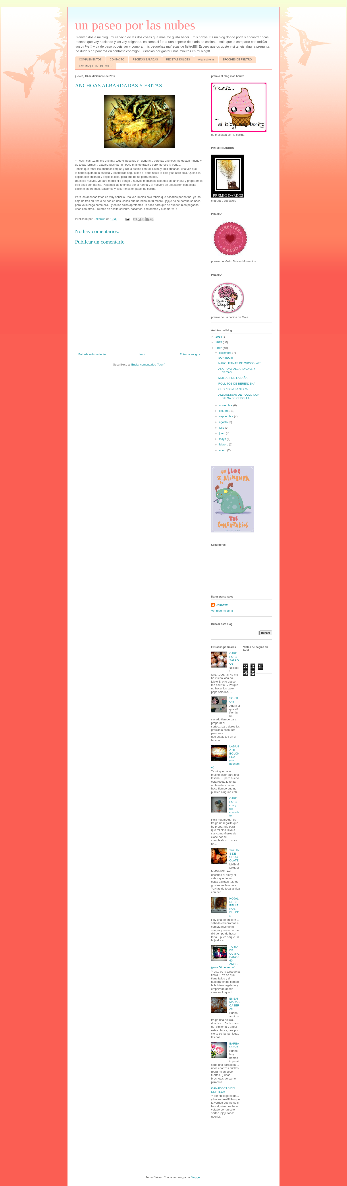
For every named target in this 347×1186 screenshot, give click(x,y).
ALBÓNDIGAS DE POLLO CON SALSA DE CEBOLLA (238, 396)
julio (222, 427)
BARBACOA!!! (234, 1045)
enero (223, 450)
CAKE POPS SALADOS (234, 658)
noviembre (226, 405)
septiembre (226, 416)
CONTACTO (117, 59)
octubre (224, 410)
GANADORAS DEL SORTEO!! (223, 1090)
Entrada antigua (190, 354)
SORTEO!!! (225, 357)
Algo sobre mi (206, 59)
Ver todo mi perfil (222, 610)
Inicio (142, 354)
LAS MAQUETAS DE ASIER (95, 66)
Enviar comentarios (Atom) (148, 364)
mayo (223, 439)
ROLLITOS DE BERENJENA (236, 383)
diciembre (225, 352)
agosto (224, 422)
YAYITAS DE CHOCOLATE (234, 855)
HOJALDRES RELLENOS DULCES (234, 907)
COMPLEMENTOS (90, 59)
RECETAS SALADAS (145, 59)
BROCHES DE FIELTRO (237, 59)
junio (222, 433)
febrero (224, 444)
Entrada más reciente (92, 354)
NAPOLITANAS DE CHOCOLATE (239, 363)
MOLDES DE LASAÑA (232, 377)
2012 (219, 348)
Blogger (195, 1177)
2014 (219, 336)
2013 (219, 342)
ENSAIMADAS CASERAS (234, 1004)
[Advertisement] (84, 1147)
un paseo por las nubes (135, 25)
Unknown (222, 605)
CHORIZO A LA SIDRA (233, 389)
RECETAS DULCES (178, 59)
